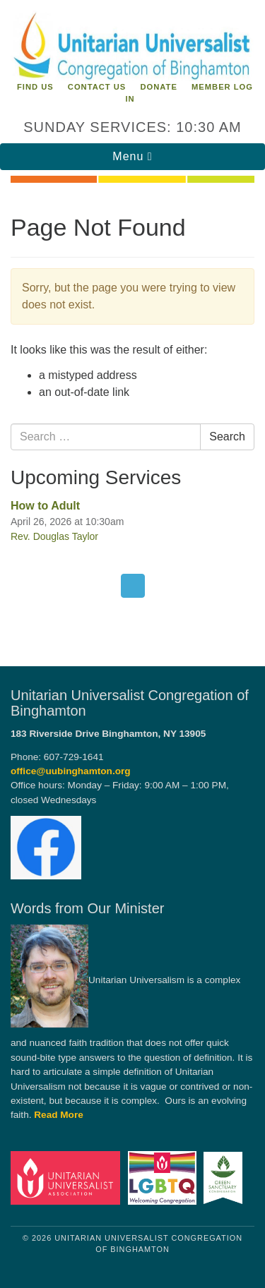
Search (227, 437)
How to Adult (45, 506)
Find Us (35, 87)
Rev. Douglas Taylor (54, 536)
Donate (158, 87)
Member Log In (189, 93)
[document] (132, 416)
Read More (58, 1114)
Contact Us (97, 87)
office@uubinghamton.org (71, 771)
